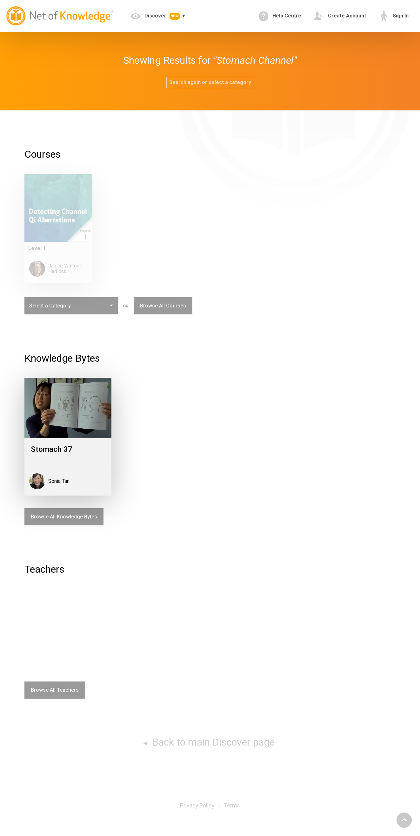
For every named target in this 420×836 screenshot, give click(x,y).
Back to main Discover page (212, 742)
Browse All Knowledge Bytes (64, 517)
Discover (155, 16)
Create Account (340, 16)
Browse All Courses (163, 306)
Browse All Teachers (55, 690)
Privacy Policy (197, 805)
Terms (232, 805)
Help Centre (279, 16)
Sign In (394, 16)
